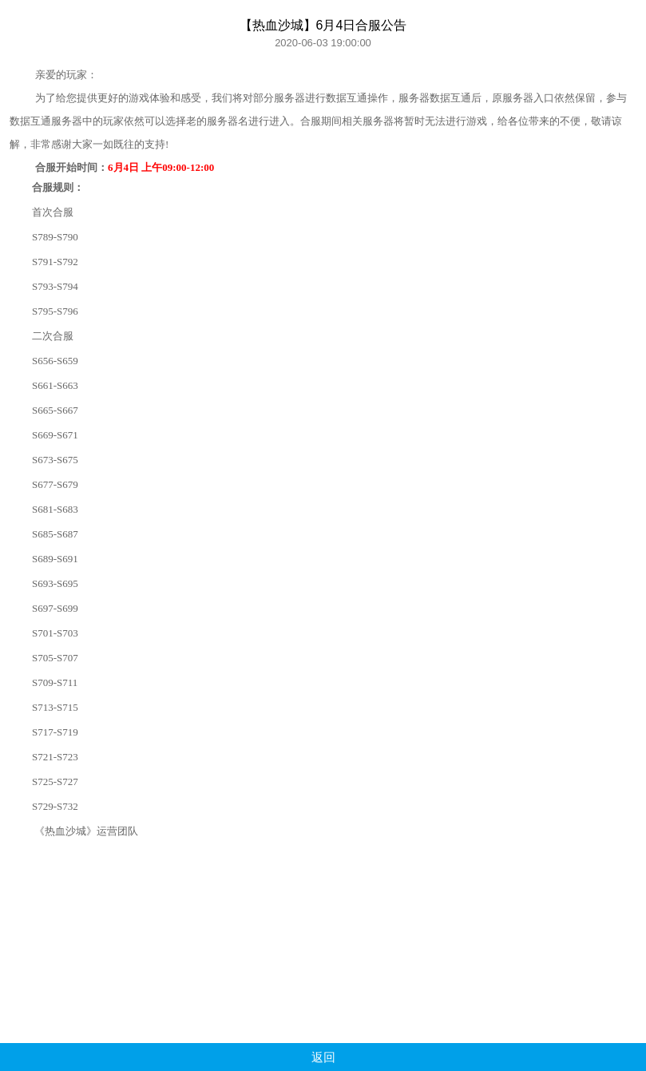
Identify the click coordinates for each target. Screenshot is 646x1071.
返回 (323, 1057)
